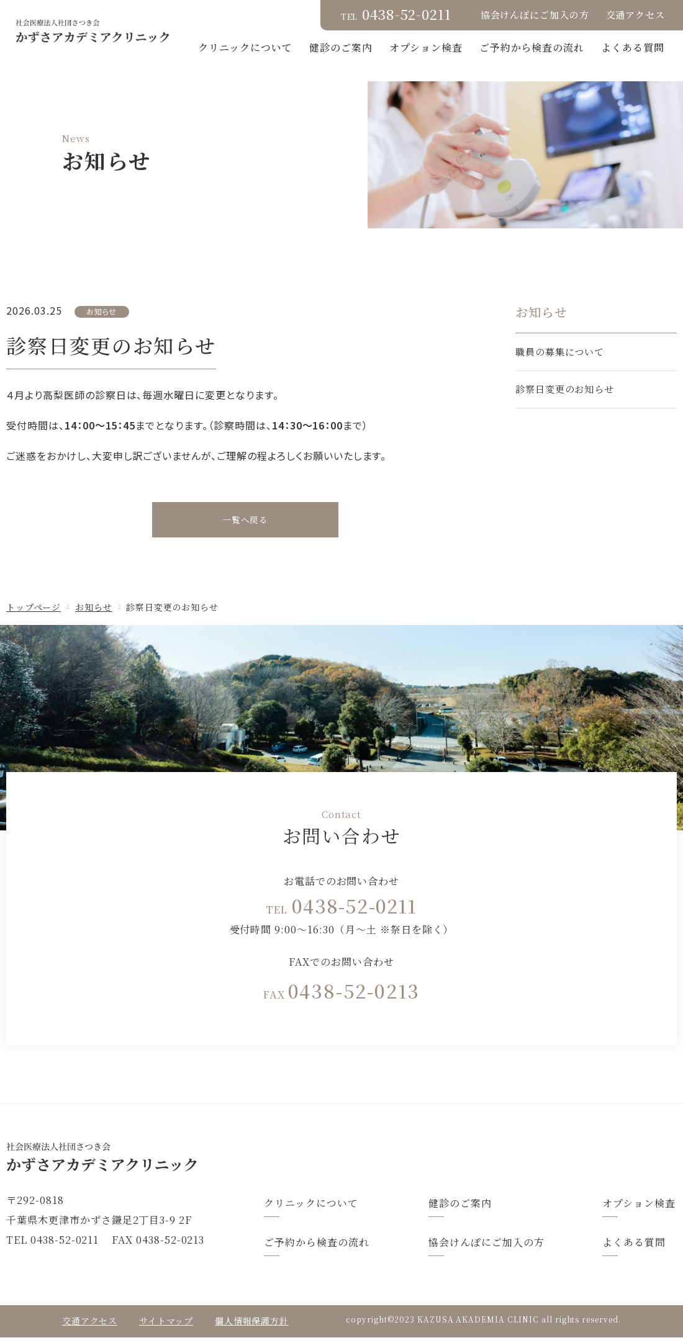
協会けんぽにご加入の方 (535, 14)
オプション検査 (506, 47)
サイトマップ (166, 1326)
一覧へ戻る (245, 522)
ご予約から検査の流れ (611, 47)
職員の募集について (559, 351)
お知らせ (93, 613)
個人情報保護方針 (252, 1326)
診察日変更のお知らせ (564, 388)
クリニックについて (325, 47)
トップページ (33, 613)
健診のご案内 (421, 47)
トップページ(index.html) (341, 1163)
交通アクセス (635, 14)
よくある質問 (632, 63)
